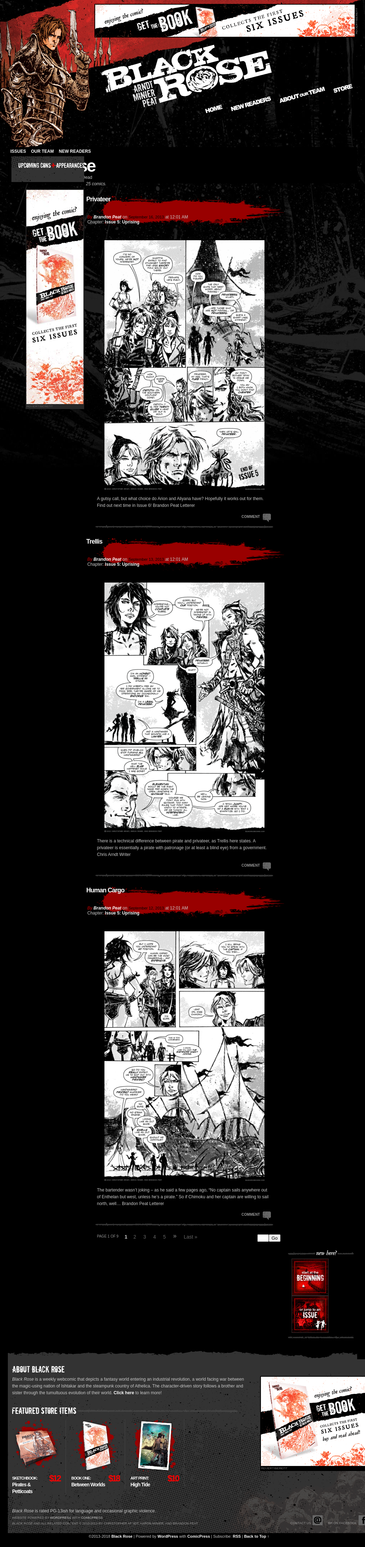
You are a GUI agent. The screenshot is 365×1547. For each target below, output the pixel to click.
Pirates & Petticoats (24, 1485)
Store (343, 88)
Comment (256, 516)
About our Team (302, 95)
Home (214, 109)
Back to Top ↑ (256, 1536)
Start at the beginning (310, 1277)
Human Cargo (105, 890)
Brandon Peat (107, 217)
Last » (190, 1237)
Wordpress (60, 1518)
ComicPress (198, 1536)
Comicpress (92, 1518)
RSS (237, 1536)
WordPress (168, 1536)
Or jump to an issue (310, 1314)
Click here (124, 1392)
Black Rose (121, 1536)
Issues (18, 151)
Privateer (98, 199)
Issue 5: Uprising (122, 222)
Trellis (94, 541)
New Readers (251, 103)
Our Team (42, 151)
